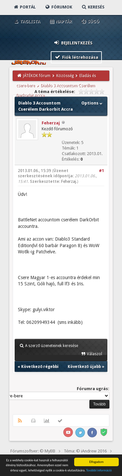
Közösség (65, 75)
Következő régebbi (40, 366)
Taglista (26, 21)
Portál (24, 7)
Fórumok (58, 7)
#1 (101, 170)
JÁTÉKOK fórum (36, 75)
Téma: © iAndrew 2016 (85, 451)
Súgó (90, 21)
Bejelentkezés (72, 42)
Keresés (92, 7)
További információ (99, 470)
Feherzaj (51, 122)
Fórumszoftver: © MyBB (32, 451)
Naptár (60, 21)
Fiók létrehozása (76, 57)
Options (92, 103)
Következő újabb (84, 366)
